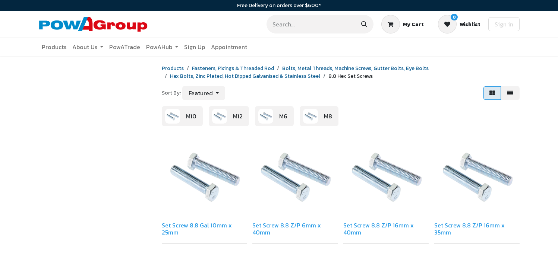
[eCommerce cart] (402, 24)
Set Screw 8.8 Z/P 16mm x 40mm (378, 229)
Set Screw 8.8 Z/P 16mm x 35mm (469, 229)
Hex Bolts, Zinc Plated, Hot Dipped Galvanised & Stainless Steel (245, 76)
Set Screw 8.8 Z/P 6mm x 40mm (286, 229)
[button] (203, 93)
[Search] (364, 24)
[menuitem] (54, 46)
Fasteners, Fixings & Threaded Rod (233, 68)
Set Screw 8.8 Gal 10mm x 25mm (197, 229)
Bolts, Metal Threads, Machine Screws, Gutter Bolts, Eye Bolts (355, 68)
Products (173, 68)
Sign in (504, 24)
